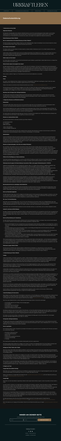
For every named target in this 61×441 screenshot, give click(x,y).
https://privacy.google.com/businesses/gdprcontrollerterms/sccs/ (42, 399)
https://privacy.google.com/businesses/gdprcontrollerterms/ (16, 399)
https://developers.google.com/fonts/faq (35, 374)
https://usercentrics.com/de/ (38, 297)
